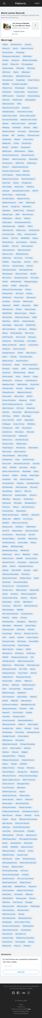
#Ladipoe (19, 649)
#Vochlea (31, 629)
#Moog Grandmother (9, 708)
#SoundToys (26, 305)
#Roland (5, 147)
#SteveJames (20, 448)
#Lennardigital (20, 942)
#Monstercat (32, 539)
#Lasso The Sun (19, 424)
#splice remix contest (9, 116)
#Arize (36, 728)
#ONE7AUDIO (30, 527)
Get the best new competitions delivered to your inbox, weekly (20, 960)
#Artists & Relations (26, 479)
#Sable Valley (6, 886)
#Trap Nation (21, 562)
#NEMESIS (14, 847)
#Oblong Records (8, 392)
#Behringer (6, 827)
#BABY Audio (30, 202)
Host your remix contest (20, 1009)
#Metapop (5, 127)
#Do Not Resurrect (28, 507)
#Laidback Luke (7, 728)
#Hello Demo (19, 187)
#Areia (18, 376)
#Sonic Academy (8, 890)
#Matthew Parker (8, 855)
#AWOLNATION (16, 282)
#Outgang (21, 756)
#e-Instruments (7, 534)
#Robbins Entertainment (10, 760)
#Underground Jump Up (30, 811)
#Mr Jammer (6, 278)
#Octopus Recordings (27, 744)
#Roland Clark (19, 665)
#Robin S (22, 724)
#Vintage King (26, 183)
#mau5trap (6, 301)
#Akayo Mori (24, 286)
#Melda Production (28, 685)
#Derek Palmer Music (9, 578)
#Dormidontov (7, 317)
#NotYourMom (7, 803)
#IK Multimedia (7, 487)
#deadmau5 (6, 305)
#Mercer (22, 345)
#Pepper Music (17, 531)
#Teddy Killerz (28, 499)
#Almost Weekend (8, 455)
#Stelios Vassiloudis (23, 175)
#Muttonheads (7, 274)
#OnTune (30, 266)
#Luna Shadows (21, 242)
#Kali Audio (31, 68)
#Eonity (13, 819)
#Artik (24, 369)
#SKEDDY (21, 226)
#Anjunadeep (6, 602)
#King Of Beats (30, 625)
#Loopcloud (21, 96)
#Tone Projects (18, 712)
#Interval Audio (21, 898)
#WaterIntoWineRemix (25, 720)
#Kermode (30, 432)
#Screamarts (6, 92)
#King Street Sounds (9, 669)
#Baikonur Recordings (29, 60)
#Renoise (15, 752)
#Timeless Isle (7, 428)
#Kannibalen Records (26, 566)
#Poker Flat (14, 64)
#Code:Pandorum (22, 361)
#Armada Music (7, 80)
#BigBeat (25, 752)
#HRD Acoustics (7, 96)
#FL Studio (28, 258)
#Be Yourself (6, 451)
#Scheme (24, 598)
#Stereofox (29, 799)
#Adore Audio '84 (8, 784)
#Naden (5, 546)
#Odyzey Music (7, 293)
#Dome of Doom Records (10, 471)
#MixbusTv (28, 681)
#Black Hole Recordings (10, 515)
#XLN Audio (23, 467)
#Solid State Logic (33, 665)
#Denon (18, 728)
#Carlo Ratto (19, 732)
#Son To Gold (20, 337)
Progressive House (19, 31)
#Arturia (5, 206)
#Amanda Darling (33, 96)
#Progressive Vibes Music (11, 56)
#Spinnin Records (27, 847)
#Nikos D (18, 491)
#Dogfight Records (8, 736)
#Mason (16, 507)
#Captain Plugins (20, 495)
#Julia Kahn (32, 123)
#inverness (18, 380)
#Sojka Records (7, 677)
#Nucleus (26, 376)
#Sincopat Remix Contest (20, 191)
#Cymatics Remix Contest (11, 171)
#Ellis (19, 104)
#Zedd (36, 578)
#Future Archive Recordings (28, 776)
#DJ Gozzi (20, 408)
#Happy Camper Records (10, 811)
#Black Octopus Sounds (26, 661)
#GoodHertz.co (20, 934)
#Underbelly (16, 127)
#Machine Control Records (28, 819)
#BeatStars (26, 554)
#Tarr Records (17, 902)
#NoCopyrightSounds (9, 863)
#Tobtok (19, 309)
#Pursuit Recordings (20, 582)
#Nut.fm (19, 799)
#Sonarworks (6, 365)
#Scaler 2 (5, 167)
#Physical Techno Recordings (12, 289)
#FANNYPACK (30, 325)
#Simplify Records (8, 353)
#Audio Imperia (7, 376)
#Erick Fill (5, 531)
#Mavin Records (7, 649)
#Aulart (4, 843)
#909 (17, 428)
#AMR (34, 317)
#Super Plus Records (9, 795)
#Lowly (36, 815)
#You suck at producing (25, 878)
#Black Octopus (21, 590)
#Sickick (5, 238)
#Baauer (17, 139)
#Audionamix (25, 147)
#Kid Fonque (21, 641)
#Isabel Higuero (7, 448)
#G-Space (5, 475)
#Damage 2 (32, 337)
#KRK (17, 214)
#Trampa (5, 867)
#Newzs (32, 313)
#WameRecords (7, 230)
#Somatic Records (28, 155)
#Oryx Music (20, 740)
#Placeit (12, 566)
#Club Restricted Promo (23, 222)
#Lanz (17, 459)
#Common (24, 871)
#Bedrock (26, 171)
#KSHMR (19, 558)
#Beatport (33, 329)
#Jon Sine (36, 463)
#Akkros (5, 764)
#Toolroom (6, 507)
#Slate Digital (34, 475)
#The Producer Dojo (9, 436)
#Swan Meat (33, 159)
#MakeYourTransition (24, 392)
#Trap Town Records (22, 823)
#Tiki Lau (18, 633)
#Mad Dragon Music (9, 839)
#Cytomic (27, 262)
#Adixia (14, 618)
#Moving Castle (22, 906)
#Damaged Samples (9, 270)
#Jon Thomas (27, 519)
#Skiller (30, 151)
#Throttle (13, 357)
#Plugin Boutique (16, 333)
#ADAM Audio (17, 100)
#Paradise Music (8, 622)
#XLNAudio (21, 629)
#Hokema (27, 748)
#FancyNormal (7, 934)
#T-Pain (16, 143)
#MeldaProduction (22, 254)
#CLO (4, 637)
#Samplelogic (7, 922)
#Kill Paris (5, 412)
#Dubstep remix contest (29, 119)
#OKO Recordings (19, 372)
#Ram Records (7, 815)
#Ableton (27, 218)
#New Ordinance (8, 408)
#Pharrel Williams (8, 772)
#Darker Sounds (7, 558)
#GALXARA (21, 539)
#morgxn (19, 388)
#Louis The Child (8, 420)
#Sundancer (26, 574)
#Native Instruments (19, 159)
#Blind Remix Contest (32, 412)
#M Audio (28, 728)
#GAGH (5, 64)
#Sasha (33, 467)
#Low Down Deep (8, 234)
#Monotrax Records (9, 776)
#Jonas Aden (6, 396)
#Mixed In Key (7, 495)
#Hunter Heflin (7, 681)
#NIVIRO (5, 657)
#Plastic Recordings (9, 807)
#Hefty (35, 554)
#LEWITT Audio (18, 210)
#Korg (4, 467)
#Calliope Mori (7, 459)
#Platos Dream (25, 795)
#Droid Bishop (7, 491)
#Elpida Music (21, 511)
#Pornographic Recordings (28, 839)
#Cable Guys (31, 653)
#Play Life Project (21, 274)
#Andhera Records (8, 542)
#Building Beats (28, 926)
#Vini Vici (15, 246)
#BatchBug (6, 499)
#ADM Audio (6, 258)
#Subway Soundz (30, 234)
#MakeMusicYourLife (28, 704)
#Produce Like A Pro (31, 633)
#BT (13, 135)
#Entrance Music (23, 910)
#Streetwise (31, 408)
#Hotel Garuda (21, 534)
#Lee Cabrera (31, 341)
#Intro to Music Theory (22, 922)
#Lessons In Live (8, 586)
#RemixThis (33, 622)
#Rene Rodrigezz (8, 610)
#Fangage (29, 902)
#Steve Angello (33, 724)
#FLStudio (23, 708)
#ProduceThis (7, 380)
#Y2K (4, 689)
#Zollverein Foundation (10, 704)
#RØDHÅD (14, 701)
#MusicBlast (6, 625)
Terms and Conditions (21, 1013)
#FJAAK (5, 701)
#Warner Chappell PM (28, 594)
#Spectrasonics (31, 835)
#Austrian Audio (7, 938)
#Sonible (29, 712)
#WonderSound (7, 309)
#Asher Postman (33, 80)
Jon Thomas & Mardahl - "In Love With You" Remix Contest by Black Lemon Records (21, 24)
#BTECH (29, 396)
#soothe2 (27, 570)
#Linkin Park (35, 384)
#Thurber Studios (8, 198)
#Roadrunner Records (23, 677)
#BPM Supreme (20, 151)
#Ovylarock (6, 349)
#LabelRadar (20, 80)
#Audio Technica (32, 637)
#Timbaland (18, 894)
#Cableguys (6, 424)
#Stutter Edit (20, 163)
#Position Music (7, 444)
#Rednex (18, 681)
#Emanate (16, 301)
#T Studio (25, 875)
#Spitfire (15, 475)
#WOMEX (20, 610)
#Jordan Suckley (17, 266)
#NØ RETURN (6, 313)
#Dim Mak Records (8, 918)
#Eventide (28, 815)
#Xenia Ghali (18, 325)
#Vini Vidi (14, 238)
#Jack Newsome (31, 380)
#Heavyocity (6, 341)
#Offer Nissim (7, 554)
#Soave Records (7, 799)
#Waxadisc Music (8, 112)
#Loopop (28, 44)
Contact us (21, 1007)
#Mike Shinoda (22, 384)
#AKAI (4, 566)
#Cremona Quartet (32, 531)
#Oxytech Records (28, 760)
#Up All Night (6, 325)
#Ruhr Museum (26, 701)
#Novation (5, 100)
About (21, 1004)
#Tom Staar (34, 278)
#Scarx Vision (18, 297)
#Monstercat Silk (8, 906)
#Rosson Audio (7, 254)
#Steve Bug (20, 68)
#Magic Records (25, 882)
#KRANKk (5, 84)
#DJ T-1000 (23, 669)
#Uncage (21, 768)
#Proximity (30, 768)
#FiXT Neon (6, 416)
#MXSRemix (22, 693)
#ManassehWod (7, 835)
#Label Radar (6, 139)
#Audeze (5, 60)
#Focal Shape (7, 187)
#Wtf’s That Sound (29, 780)
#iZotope (5, 135)
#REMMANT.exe (20, 886)
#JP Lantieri (22, 131)
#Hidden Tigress (25, 578)
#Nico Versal (29, 333)
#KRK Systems (7, 740)
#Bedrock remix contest (10, 179)
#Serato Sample (30, 309)
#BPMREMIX (25, 238)
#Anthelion (14, 594)
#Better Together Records (11, 780)
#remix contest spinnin (27, 116)
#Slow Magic (26, 416)
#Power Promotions (9, 400)
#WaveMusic (21, 622)
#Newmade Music (8, 250)
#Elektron (5, 752)
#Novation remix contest (10, 108)
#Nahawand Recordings (10, 574)
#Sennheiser (27, 206)
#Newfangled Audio (25, 918)
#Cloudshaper (19, 88)
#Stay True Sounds (8, 645)
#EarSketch (34, 772)
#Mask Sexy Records (22, 317)
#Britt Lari (27, 491)
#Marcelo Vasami (20, 313)
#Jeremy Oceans (31, 558)
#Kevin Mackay (19, 341)
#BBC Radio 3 (27, 602)
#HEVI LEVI (17, 606)
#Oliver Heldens (15, 748)
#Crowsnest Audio (26, 357)
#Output (5, 819)
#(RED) (28, 649)
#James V (33, 495)
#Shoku (32, 669)
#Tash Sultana (28, 139)
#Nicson (18, 218)
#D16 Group (18, 258)
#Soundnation (26, 428)
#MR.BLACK (25, 550)
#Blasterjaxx (26, 72)
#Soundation (19, 432)
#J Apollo (29, 404)
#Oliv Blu (34, 673)
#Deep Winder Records (10, 930)
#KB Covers (6, 72)
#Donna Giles (19, 396)
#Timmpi (23, 618)
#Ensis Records (28, 214)
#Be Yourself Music (8, 329)
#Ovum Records (19, 831)
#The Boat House (33, 135)
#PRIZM (16, 416)
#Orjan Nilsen (6, 222)
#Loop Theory (22, 673)
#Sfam (36, 471)
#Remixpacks (31, 297)
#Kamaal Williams (8, 539)
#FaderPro (27, 946)
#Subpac (18, 815)
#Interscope (6, 582)
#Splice (16, 72)
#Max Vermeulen (20, 451)
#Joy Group (6, 606)
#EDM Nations (7, 218)
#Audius (15, 369)
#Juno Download (8, 787)
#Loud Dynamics (26, 614)
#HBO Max (6, 902)
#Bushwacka (29, 388)
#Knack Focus (7, 88)
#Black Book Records (9, 882)
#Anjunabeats (28, 689)
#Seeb (17, 859)
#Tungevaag (20, 52)
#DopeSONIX (29, 420)
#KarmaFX (6, 712)
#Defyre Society (7, 361)
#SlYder (20, 353)
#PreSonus (30, 210)
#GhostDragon (7, 732)
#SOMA (5, 44)
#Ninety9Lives (7, 653)
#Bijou (35, 127)
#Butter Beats (33, 448)
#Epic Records (7, 823)
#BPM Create (6, 151)
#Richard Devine (16, 44)
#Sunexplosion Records (22, 463)
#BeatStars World (8, 384)
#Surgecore (23, 400)
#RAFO (30, 226)
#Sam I (4, 357)
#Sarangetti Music (23, 784)
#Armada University (20, 278)
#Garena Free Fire (8, 562)
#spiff (36, 570)
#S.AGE (32, 400)
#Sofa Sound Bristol (28, 179)
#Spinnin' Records (27, 48)
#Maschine (16, 499)
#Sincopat (5, 191)
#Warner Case (21, 230)
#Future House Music (30, 365)
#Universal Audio (8, 629)
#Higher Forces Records (25, 890)
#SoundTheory (7, 942)
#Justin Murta (33, 345)
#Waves (35, 238)
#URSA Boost (31, 163)
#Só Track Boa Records (10, 614)
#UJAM (5, 847)
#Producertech (7, 163)
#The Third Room (8, 697)
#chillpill (24, 475)
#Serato (16, 183)
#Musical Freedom (8, 851)
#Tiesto (30, 851)
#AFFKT (35, 191)
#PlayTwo (5, 618)
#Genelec (33, 242)
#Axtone (5, 286)
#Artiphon (14, 147)
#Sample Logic (7, 214)
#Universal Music (22, 586)
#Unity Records (34, 230)
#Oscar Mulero (22, 697)
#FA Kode (19, 835)
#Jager (35, 376)
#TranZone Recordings (10, 598)
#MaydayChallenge (30, 282)
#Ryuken (5, 123)
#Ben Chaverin (31, 353)
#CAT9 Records (7, 337)
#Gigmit (22, 792)
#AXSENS (13, 467)
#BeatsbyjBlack (30, 100)
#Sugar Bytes (16, 262)
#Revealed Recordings (9, 550)
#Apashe (5, 570)
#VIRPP (13, 286)
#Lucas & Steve (7, 52)
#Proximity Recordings (10, 871)
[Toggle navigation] (4, 3)
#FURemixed (6, 297)
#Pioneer (32, 898)
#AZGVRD (23, 764)
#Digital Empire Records (20, 167)
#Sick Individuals (27, 246)
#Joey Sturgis (7, 633)
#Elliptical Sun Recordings (25, 938)
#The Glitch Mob (14, 689)
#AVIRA (5, 282)
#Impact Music (33, 88)
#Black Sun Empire (24, 250)
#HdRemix (30, 187)
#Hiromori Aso (7, 440)
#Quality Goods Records (19, 657)
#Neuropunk (6, 503)
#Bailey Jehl (6, 519)
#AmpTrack (6, 372)
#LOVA (19, 420)
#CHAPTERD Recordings (21, 827)
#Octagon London (19, 716)
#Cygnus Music (19, 92)
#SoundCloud (26, 143)
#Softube (5, 685)
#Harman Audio (7, 388)
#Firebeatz (6, 369)
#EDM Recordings (17, 546)
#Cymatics (25, 108)
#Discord (33, 598)
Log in (37, 3)
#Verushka (6, 716)
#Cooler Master (23, 736)
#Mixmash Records (8, 724)
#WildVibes (31, 424)
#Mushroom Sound (8, 914)
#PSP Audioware (21, 487)
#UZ (32, 657)
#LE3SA (17, 602)
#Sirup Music (6, 894)
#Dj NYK (33, 274)
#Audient (21, 637)
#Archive (29, 293)
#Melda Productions (9, 202)
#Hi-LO (4, 748)
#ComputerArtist (8, 483)
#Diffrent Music (7, 76)
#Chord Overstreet (8, 720)
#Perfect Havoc (7, 590)
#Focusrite (33, 487)
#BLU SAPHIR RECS (22, 803)
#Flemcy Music (34, 131)
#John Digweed (7, 175)
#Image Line (15, 206)
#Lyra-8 (15, 48)
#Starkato (5, 159)
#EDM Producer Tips (9, 792)
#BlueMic (5, 246)
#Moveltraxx (21, 787)
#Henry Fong (33, 562)
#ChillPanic (19, 527)
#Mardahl (5, 523)
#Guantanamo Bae (8, 226)
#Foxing (21, 914)
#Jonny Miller (33, 641)
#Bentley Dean (28, 301)
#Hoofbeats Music (33, 483)
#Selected (21, 851)
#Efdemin (33, 697)
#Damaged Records (25, 270)
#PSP (31, 708)
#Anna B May (16, 412)
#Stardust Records (29, 859)
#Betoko (31, 372)
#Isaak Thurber (7, 195)
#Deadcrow (32, 886)
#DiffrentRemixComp (23, 76)
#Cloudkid (30, 831)
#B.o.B (17, 554)
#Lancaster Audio (8, 641)
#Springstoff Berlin (8, 756)
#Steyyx (33, 542)
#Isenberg (21, 135)
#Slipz (19, 234)
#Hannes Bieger (7, 68)
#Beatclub (29, 894)
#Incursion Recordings (9, 119)
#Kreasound (28, 843)
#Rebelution (23, 436)
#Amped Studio (34, 369)
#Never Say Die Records (28, 863)
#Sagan (17, 365)
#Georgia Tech (22, 772)
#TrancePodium (7, 511)
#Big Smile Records (30, 606)
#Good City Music (8, 910)
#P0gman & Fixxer (23, 198)
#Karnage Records (33, 732)
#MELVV (16, 321)
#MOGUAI (25, 515)
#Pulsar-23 (6, 48)
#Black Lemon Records (20, 523)
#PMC (36, 305)
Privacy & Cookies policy (21, 1011)
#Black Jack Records (9, 345)
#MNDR (16, 305)
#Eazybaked (26, 471)
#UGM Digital (35, 906)
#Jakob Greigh (21, 195)
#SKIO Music (27, 56)
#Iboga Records (7, 242)
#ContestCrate (26, 930)
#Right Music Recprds (9, 744)
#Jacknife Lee (7, 432)
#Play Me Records (8, 661)
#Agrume (17, 946)
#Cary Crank (6, 463)
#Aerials (14, 764)
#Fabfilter (5, 262)
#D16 (21, 202)
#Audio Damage (23, 645)
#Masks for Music (8, 768)
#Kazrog (31, 942)
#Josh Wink (6, 831)
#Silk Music (6, 321)
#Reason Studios (17, 867)
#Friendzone (19, 653)
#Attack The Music (25, 807)
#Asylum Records (8, 878)
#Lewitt (11, 637)
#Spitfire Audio (21, 444)
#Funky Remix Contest (24, 112)
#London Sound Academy (11, 926)
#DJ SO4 (32, 534)
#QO (15, 479)
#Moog (4, 333)
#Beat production (8, 104)
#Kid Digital (18, 503)
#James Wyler (23, 542)
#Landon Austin (22, 855)
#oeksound (15, 60)
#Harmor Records (19, 349)
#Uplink (5, 594)
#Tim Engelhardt (27, 64)
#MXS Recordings (8, 693)
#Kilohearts (6, 210)
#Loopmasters (33, 92)
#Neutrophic (18, 625)
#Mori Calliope (23, 455)
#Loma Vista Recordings (10, 875)
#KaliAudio (15, 685)
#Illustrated (35, 515)
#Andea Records (28, 459)
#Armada (27, 127)
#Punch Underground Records (12, 404)
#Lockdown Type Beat (19, 84)
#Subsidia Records (8, 673)
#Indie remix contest (18, 123)
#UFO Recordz (7, 859)
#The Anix (5, 266)
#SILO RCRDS (16, 570)
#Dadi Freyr (6, 183)
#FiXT (36, 262)
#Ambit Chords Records (10, 155)
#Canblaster (6, 479)
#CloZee (28, 289)
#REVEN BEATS (7, 898)
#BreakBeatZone (30, 503)
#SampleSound (16, 843)
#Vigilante (20, 483)
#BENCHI (17, 519)
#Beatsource (6, 946)
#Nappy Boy (6, 143)
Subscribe (21, 972)
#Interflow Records (21, 440)
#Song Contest (7, 527)
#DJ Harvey (22, 329)
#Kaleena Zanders (8, 131)
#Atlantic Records (28, 321)
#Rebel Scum (6, 665)
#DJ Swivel (19, 293)
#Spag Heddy (34, 590)
